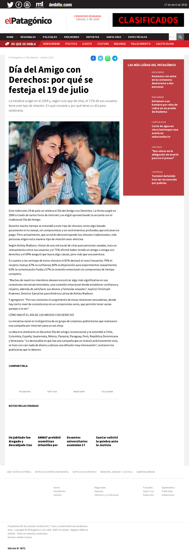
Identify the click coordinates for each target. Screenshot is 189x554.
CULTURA (103, 43)
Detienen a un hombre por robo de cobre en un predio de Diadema (165, 106)
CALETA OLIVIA (165, 43)
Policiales (50, 37)
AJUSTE (87, 43)
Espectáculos (137, 37)
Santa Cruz (113, 37)
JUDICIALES (157, 147)
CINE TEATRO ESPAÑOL (19, 471)
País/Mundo (71, 37)
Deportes (92, 37)
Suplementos (168, 487)
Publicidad (167, 491)
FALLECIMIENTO (141, 43)
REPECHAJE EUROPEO (85, 471)
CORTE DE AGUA (159, 122)
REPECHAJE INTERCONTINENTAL (52, 471)
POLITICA (71, 43)
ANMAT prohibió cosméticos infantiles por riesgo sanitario (49, 443)
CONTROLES (157, 172)
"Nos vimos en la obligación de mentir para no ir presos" (165, 154)
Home (9, 37)
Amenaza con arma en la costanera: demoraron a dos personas (164, 81)
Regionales (28, 37)
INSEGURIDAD (51, 43)
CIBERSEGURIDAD (145, 471)
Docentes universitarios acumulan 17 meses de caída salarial (78, 445)
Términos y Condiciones (106, 495)
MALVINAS (120, 43)
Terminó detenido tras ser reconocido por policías (164, 179)
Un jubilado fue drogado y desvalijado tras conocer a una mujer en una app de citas (20, 446)
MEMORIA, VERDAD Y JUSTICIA (116, 471)
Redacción (148, 495)
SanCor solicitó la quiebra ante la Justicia (107, 441)
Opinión (58, 495)
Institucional (168, 495)
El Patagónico (16, 57)
